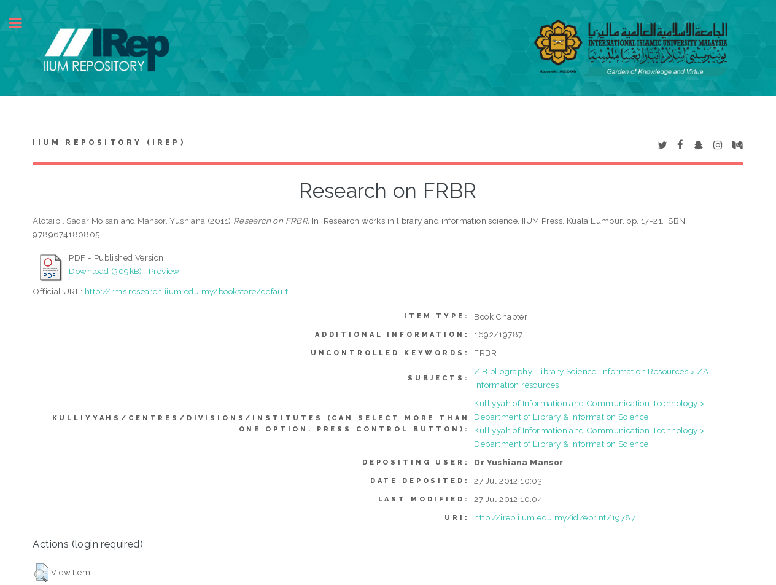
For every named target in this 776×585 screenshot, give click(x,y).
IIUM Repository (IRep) (109, 142)
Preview (164, 271)
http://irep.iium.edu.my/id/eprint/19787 (554, 517)
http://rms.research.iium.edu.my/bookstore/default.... (191, 291)
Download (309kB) (105, 271)
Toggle (22, 23)
